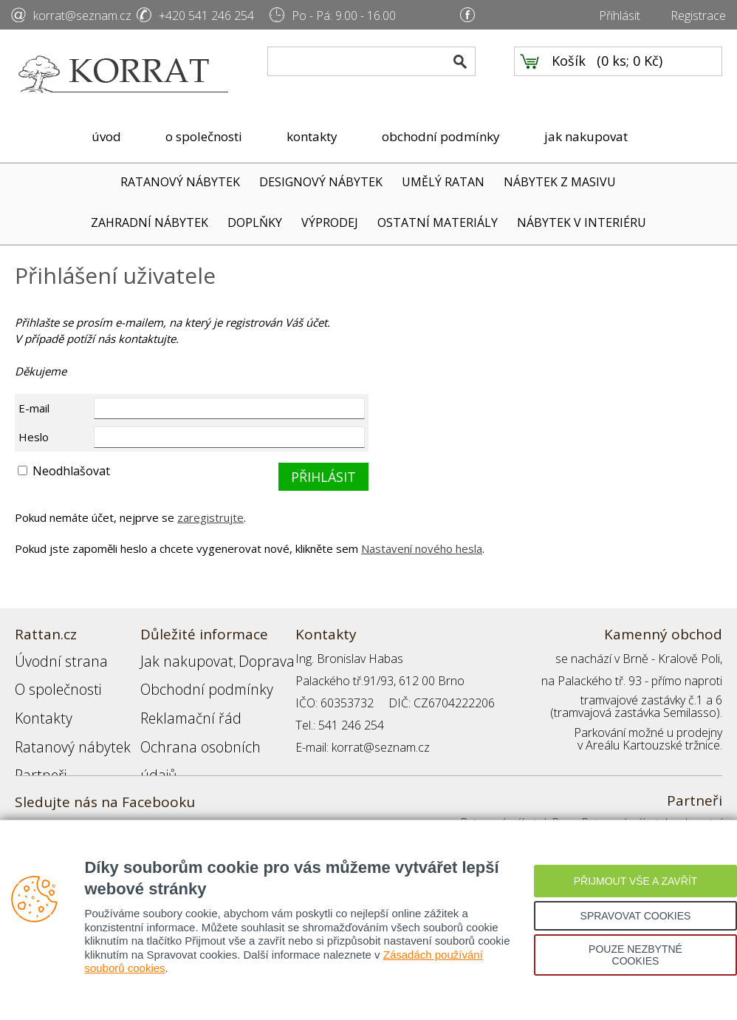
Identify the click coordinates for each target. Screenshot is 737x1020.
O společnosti (51, 681)
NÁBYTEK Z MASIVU (560, 182)
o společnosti (203, 136)
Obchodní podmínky (192, 681)
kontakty (312, 136)
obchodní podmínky (441, 136)
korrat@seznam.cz (82, 15)
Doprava (241, 658)
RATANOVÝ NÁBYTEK (180, 182)
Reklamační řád (180, 703)
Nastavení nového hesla (421, 548)
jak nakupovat (586, 136)
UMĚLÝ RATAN (443, 182)
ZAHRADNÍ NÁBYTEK (149, 222)
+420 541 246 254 (206, 15)
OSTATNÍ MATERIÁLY (437, 222)
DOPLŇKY (254, 222)
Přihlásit (619, 15)
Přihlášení (165, 747)
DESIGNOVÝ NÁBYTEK (321, 182)
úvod (106, 136)
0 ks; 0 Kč (630, 75)
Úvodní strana (51, 658)
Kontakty (38, 703)
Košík (569, 75)
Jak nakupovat (176, 658)
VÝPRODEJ (329, 222)
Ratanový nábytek (61, 725)
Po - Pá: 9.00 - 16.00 (344, 15)
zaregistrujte (210, 517)
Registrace (698, 15)
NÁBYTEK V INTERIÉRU (581, 222)
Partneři (36, 747)
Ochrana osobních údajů (205, 725)
